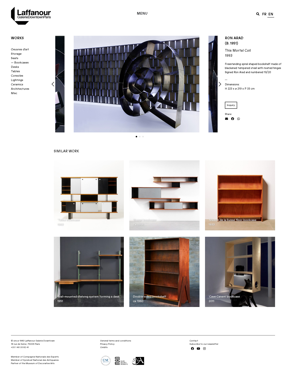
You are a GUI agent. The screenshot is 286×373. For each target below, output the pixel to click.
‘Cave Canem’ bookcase (224, 296)
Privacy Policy (107, 344)
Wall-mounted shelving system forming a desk (88, 296)
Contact (194, 341)
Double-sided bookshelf (149, 296)
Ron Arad (234, 38)
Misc (14, 93)
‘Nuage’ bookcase (144, 220)
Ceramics (17, 84)
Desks (15, 66)
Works (17, 38)
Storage (16, 53)
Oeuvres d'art (20, 49)
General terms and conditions (115, 341)
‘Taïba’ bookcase (68, 220)
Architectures (20, 88)
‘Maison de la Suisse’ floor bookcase (232, 220)
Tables (15, 71)
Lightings (17, 80)
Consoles (17, 75)
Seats (14, 58)
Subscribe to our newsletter (204, 344)
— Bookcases (20, 62)
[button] (257, 13)
